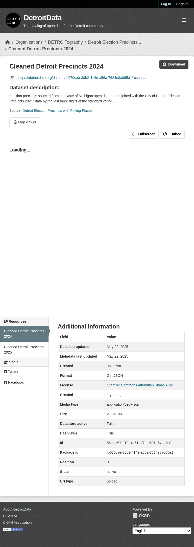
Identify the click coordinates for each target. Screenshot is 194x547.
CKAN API (11, 516)
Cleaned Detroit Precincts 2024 (40, 48)
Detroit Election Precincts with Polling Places (57, 110)
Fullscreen (143, 134)
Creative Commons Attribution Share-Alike (140, 385)
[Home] (7, 42)
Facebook (13, 382)
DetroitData (42, 17)
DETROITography (65, 42)
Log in (166, 4)
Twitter (11, 372)
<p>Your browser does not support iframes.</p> (97, 227)
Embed (172, 134)
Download (174, 64)
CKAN (141, 515)
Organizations (29, 42)
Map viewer (25, 122)
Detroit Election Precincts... (114, 42)
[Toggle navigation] (184, 20)
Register (182, 4)
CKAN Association (17, 522)
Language (140, 524)
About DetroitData (17, 509)
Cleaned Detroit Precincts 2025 (24, 349)
